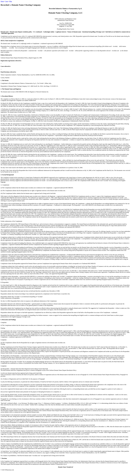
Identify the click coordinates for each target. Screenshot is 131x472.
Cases (6, 1)
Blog (10, 1)
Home (2, 1)
